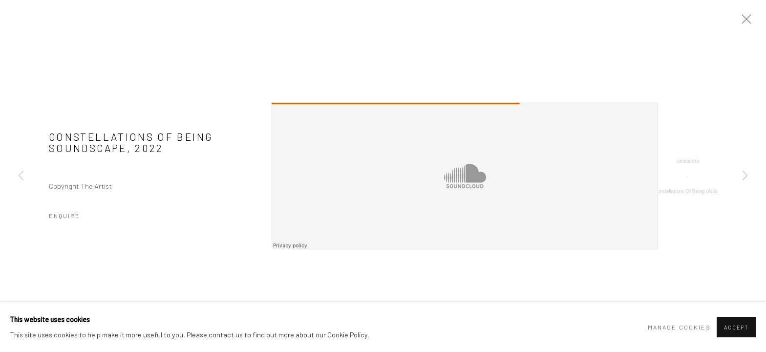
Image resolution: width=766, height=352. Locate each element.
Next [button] (745, 176)
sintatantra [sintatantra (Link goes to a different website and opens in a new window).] (687, 161)
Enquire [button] (64, 216)
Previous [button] (21, 176)
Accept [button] (736, 327)
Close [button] (744, 22)
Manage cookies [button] (679, 327)
